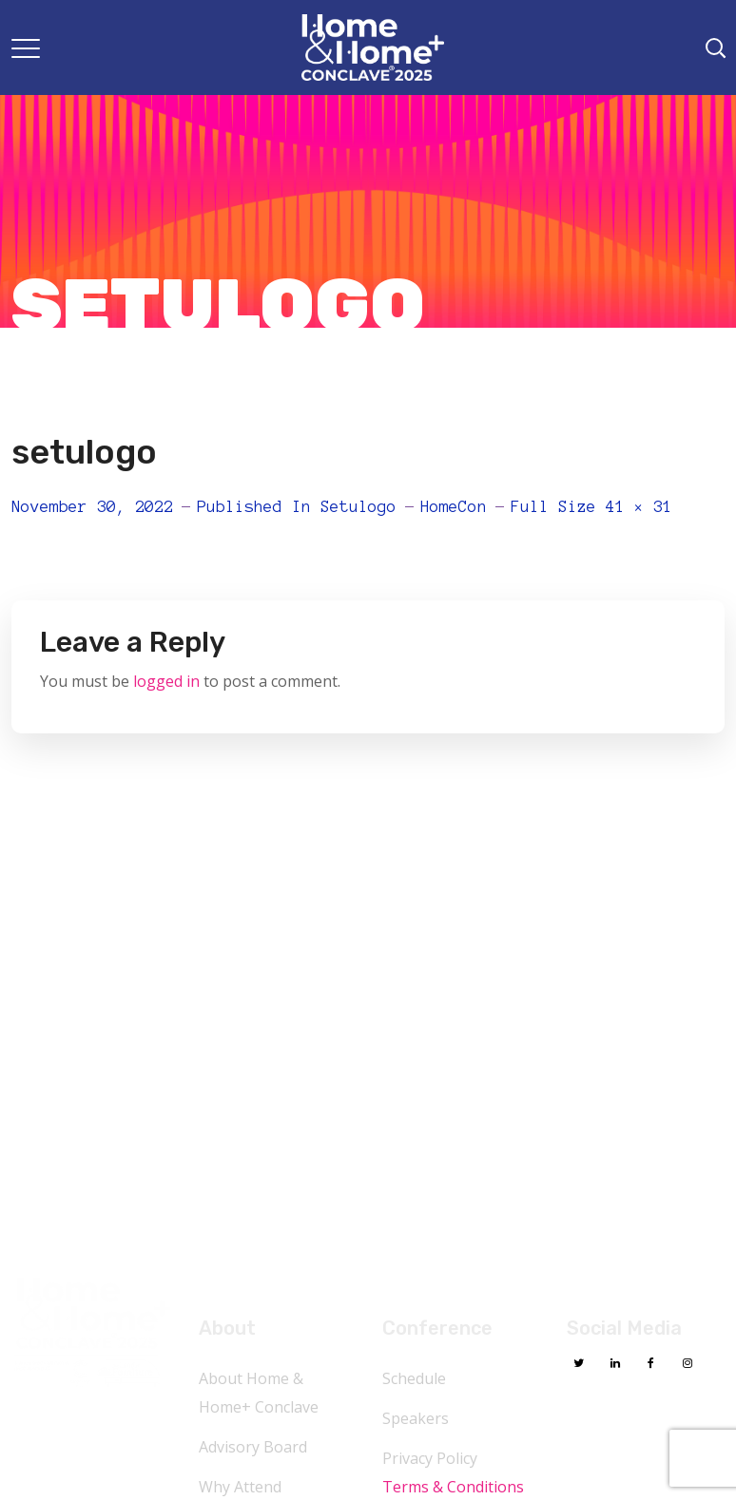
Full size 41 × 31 (591, 506)
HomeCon (453, 506)
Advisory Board (253, 1446)
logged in (166, 681)
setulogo (358, 506)
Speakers (415, 1418)
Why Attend (240, 1486)
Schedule (414, 1378)
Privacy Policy (429, 1458)
